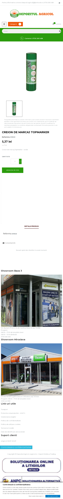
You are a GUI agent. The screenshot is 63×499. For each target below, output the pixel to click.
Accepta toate (53, 496)
